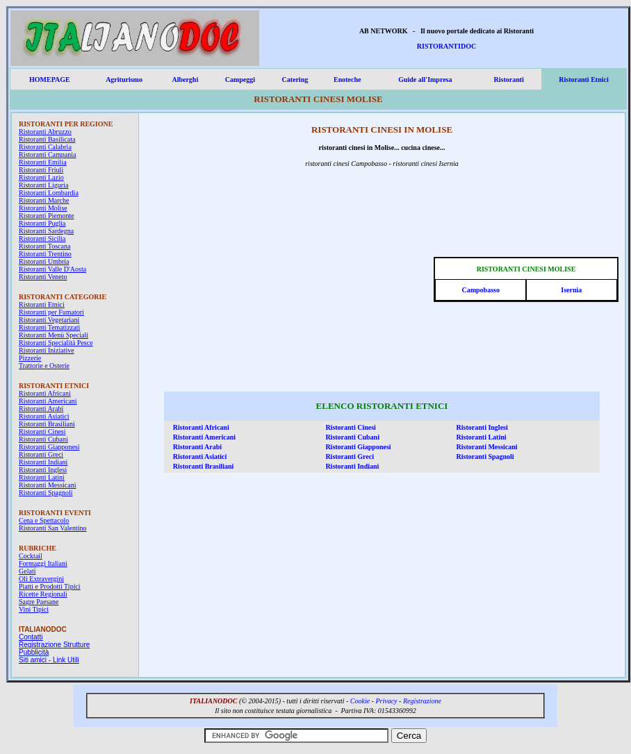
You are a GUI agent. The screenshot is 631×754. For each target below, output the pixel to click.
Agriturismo (124, 79)
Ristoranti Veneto (43, 276)
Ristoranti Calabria (45, 147)
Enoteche (347, 79)
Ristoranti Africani (45, 393)
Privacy (386, 701)
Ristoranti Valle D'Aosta (52, 269)
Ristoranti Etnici (583, 79)
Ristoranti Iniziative (46, 350)
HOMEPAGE (49, 79)
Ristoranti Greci (41, 454)
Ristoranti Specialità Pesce (56, 342)
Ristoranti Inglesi (43, 470)
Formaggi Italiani (43, 563)
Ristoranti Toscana (44, 246)
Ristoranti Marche (44, 200)
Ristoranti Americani (48, 401)
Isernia (571, 290)
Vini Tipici (34, 609)
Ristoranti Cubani (43, 439)
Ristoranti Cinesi (42, 431)
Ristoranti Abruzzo (45, 131)
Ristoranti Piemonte (46, 215)
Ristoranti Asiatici (44, 416)
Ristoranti (509, 79)
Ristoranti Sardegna (46, 231)
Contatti (30, 637)
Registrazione (422, 701)
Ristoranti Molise (43, 208)
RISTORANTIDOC (446, 46)
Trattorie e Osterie (44, 365)
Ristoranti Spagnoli (46, 492)
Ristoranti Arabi (41, 408)
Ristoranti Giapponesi (49, 447)
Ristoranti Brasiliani (47, 424)
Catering (294, 79)
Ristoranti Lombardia (49, 192)
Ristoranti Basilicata (47, 139)
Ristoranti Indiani (43, 462)
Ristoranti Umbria (44, 261)
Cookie (360, 701)
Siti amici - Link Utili (49, 660)
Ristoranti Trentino (45, 254)
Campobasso (480, 290)
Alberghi (185, 79)
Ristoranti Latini (42, 477)
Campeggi (240, 79)
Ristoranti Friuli (41, 170)
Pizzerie (30, 358)
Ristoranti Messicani (47, 485)
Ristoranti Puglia (42, 223)
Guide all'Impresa (425, 79)
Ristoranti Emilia (43, 162)
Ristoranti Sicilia (42, 238)
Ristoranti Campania (47, 154)
